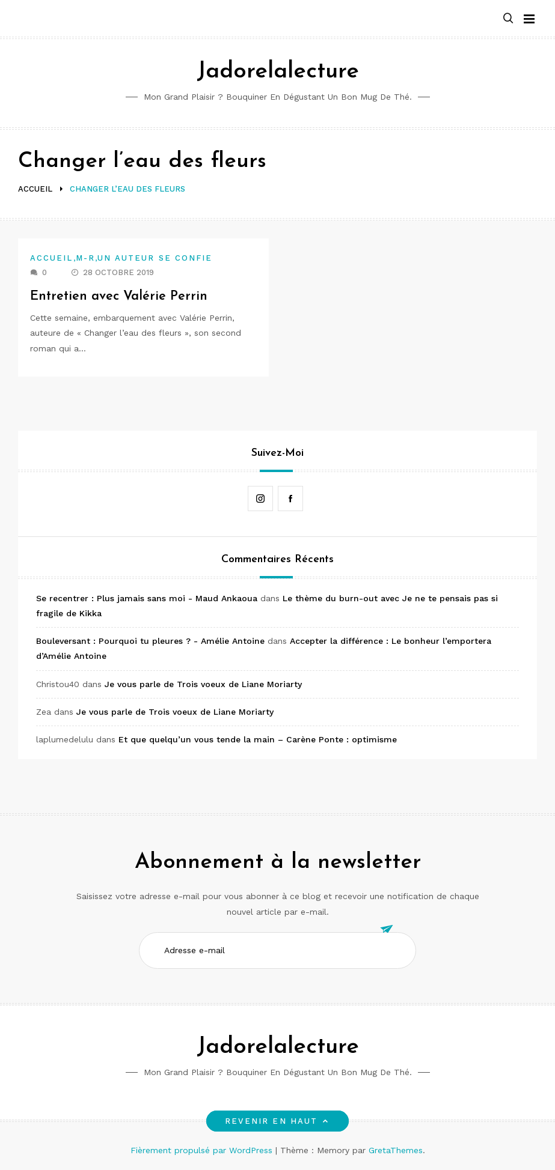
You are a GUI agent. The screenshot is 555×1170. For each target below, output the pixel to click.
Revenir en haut (277, 1121)
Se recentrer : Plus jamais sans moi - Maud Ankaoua (146, 598)
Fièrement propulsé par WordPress (202, 1150)
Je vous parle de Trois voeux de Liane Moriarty (203, 684)
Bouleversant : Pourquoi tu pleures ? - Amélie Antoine (150, 641)
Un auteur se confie (155, 257)
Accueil (51, 257)
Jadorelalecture (278, 71)
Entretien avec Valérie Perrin (119, 296)
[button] (508, 18)
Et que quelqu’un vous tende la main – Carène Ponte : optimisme (257, 739)
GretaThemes (396, 1150)
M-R (85, 257)
